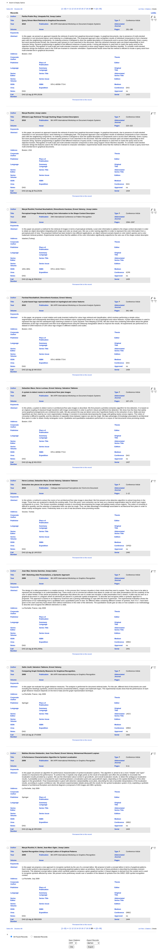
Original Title (117, 69)
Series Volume (13, 80)
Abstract (13, 36)
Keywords (14, 33)
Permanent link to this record (82, 100)
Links (153, 13)
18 (87, 9)
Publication (43, 24)
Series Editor (13, 74)
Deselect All (18, 9)
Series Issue (44, 79)
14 (77, 9)
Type (116, 20)
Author (13, 16)
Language (14, 68)
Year (12, 24)
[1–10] (64, 9)
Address (13, 54)
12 (73, 9)
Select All (9, 9)
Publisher (14, 63)
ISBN (41, 84)
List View (141, 9)
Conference (119, 88)
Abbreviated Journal (119, 25)
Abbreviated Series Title (119, 74)
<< (68, 9)
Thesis (117, 57)
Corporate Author (14, 58)
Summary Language (43, 69)
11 (70, 9)
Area (12, 88)
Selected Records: (41, 937)
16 (82, 9)
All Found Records (20, 937)
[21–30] (99, 9)
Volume (13, 29)
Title (12, 20)
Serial (116, 94)
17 (85, 9)
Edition (117, 79)
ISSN (12, 84)
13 (75, 9)
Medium (117, 84)
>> (94, 9)
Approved (118, 91)
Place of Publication (43, 64)
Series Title (43, 73)
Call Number (13, 95)
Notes (12, 91)
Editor (116, 63)
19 (89, 9)
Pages (117, 29)
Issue (41, 29)
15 (80, 9)
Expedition (43, 88)
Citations (148, 9)
